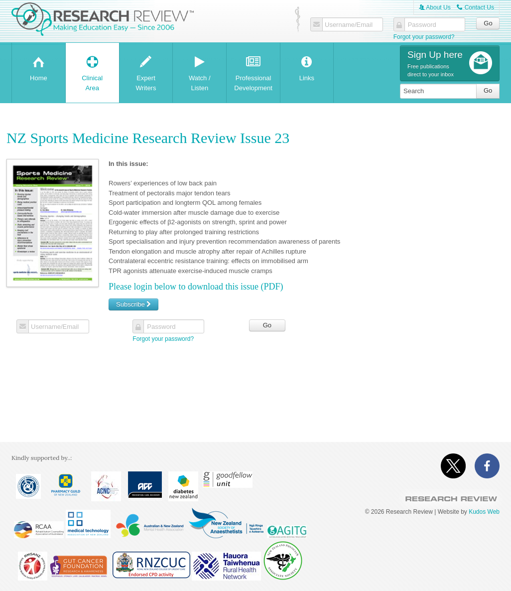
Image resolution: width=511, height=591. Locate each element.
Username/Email (349, 24)
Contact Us (475, 7)
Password (422, 24)
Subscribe (133, 304)
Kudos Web (484, 511)
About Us (435, 7)
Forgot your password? (424, 36)
